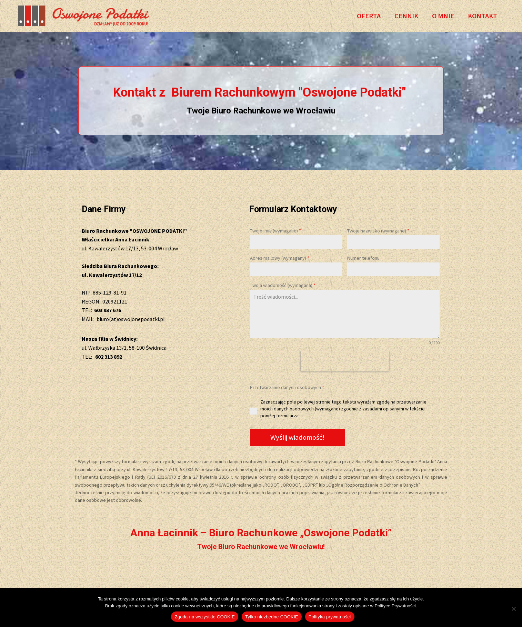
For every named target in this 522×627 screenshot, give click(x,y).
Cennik (406, 15)
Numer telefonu (363, 258)
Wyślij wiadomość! (297, 437)
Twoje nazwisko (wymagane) (378, 231)
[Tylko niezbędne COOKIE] (513, 608)
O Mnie (443, 15)
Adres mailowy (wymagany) (279, 258)
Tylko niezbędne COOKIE (271, 616)
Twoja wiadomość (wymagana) (282, 285)
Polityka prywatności (330, 616)
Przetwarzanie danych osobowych (287, 387)
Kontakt (482, 15)
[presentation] (345, 361)
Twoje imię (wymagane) (275, 231)
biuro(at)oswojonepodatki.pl (131, 319)
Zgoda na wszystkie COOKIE (204, 616)
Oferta (369, 15)
